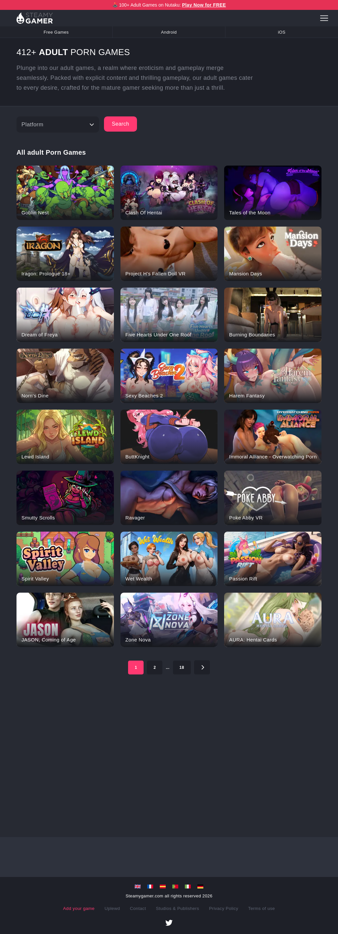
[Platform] (58, 124)
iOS (282, 32)
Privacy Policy (220, 908)
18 (182, 667)
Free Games (56, 32)
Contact (140, 908)
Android (169, 32)
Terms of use (255, 908)
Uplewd (116, 908)
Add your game (85, 908)
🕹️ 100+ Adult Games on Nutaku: (169, 5)
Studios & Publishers (177, 908)
